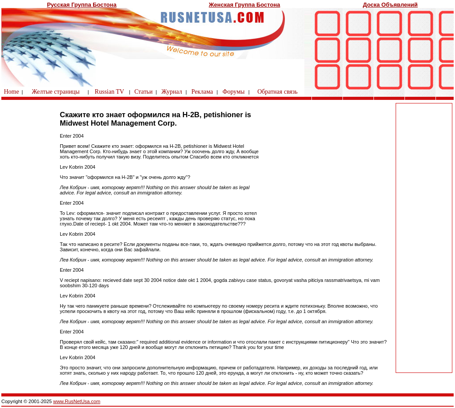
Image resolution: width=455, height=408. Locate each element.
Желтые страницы (56, 91)
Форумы (233, 91)
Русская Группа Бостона (82, 4)
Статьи (143, 91)
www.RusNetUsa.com (76, 401)
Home (11, 91)
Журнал (171, 91)
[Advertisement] (424, 238)
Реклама (202, 91)
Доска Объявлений (390, 4)
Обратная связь (277, 91)
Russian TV (109, 91)
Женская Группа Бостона (244, 4)
